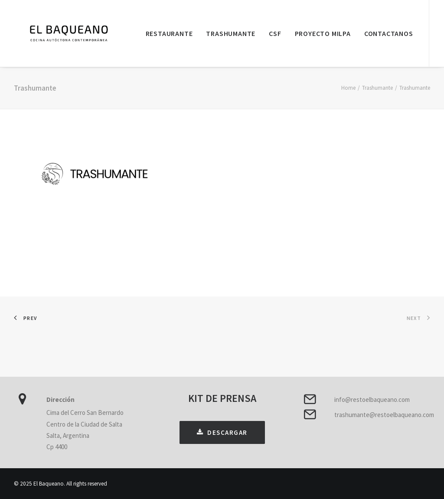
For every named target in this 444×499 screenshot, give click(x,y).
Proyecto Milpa (323, 33)
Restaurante (169, 33)
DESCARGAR (222, 432)
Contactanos (388, 33)
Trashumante (230, 33)
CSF (275, 33)
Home (348, 87)
